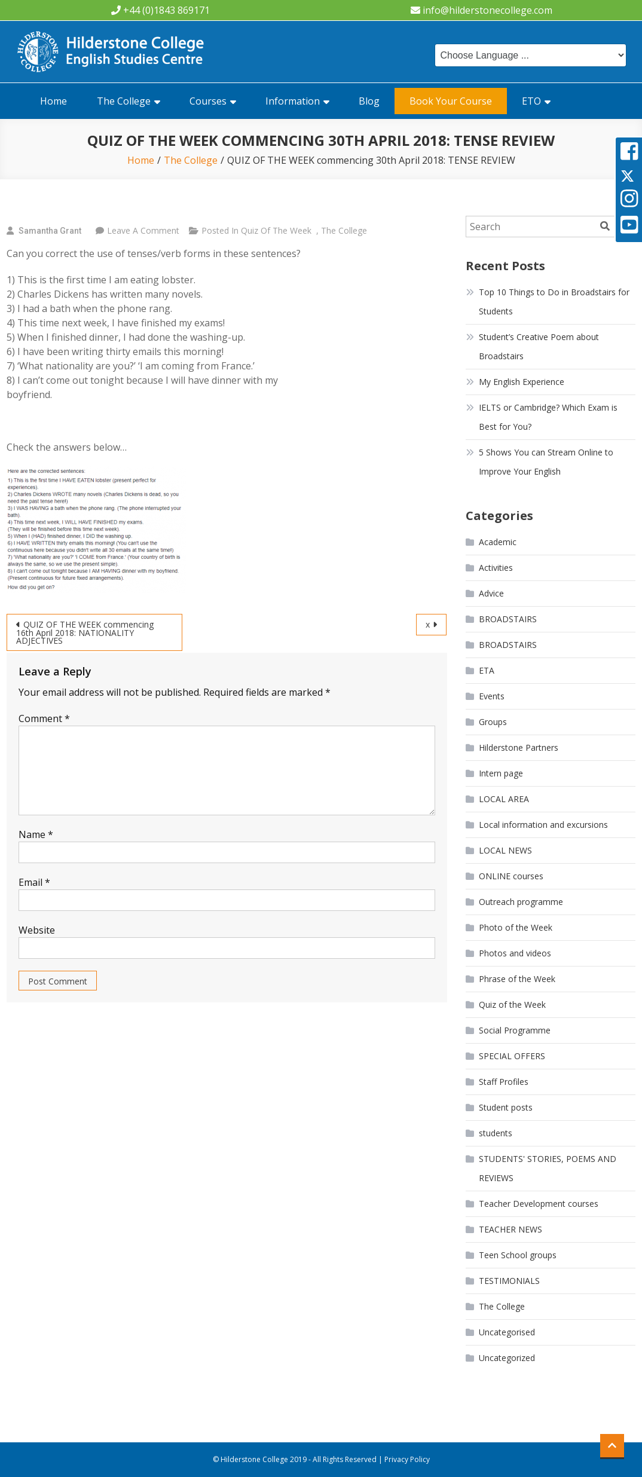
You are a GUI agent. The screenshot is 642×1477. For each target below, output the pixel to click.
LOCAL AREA (504, 799)
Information (292, 101)
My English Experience (521, 381)
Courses (208, 101)
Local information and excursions (543, 824)
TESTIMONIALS (509, 1280)
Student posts (506, 1107)
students (495, 1133)
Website (37, 930)
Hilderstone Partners (518, 747)
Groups (493, 721)
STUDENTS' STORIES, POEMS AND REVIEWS (547, 1168)
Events (492, 696)
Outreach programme (521, 901)
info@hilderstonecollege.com (487, 10)
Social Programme (515, 1030)
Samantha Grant (50, 231)
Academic (497, 542)
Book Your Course (450, 101)
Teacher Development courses (538, 1203)
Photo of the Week (515, 927)
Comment (44, 718)
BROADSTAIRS (508, 619)
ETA (486, 670)
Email (34, 882)
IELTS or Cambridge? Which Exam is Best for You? (548, 417)
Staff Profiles (503, 1081)
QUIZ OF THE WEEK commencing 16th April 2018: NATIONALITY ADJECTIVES (85, 632)
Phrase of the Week (517, 978)
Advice (491, 593)
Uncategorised (507, 1332)
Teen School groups (518, 1255)
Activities (496, 567)
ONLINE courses (511, 876)
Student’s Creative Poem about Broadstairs (539, 346)
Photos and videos (515, 953)
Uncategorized (507, 1357)
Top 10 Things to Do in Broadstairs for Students (554, 301)
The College (124, 101)
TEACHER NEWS (510, 1229)
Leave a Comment (143, 230)
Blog (369, 101)
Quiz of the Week (276, 230)
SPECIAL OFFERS (512, 1056)
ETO (531, 101)
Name (36, 834)
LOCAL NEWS (505, 850)
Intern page (501, 773)
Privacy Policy (407, 1459)
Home (53, 101)
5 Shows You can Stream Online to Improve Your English (546, 462)
